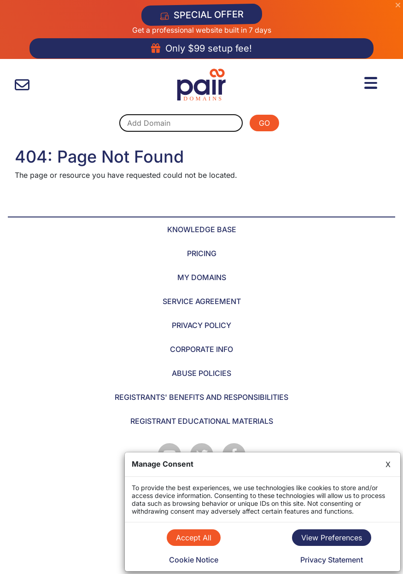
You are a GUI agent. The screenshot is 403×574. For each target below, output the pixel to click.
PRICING (201, 253)
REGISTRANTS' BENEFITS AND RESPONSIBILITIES (201, 397)
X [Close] (388, 464)
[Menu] (372, 81)
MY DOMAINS (201, 277)
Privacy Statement (331, 559)
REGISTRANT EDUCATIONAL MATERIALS (201, 421)
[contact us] (22, 85)
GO (264, 123)
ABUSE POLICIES (201, 373)
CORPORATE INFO (201, 349)
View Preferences (331, 537)
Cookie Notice (193, 559)
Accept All (193, 537)
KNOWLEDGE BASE (201, 229)
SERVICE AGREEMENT (202, 301)
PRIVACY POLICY (201, 325)
